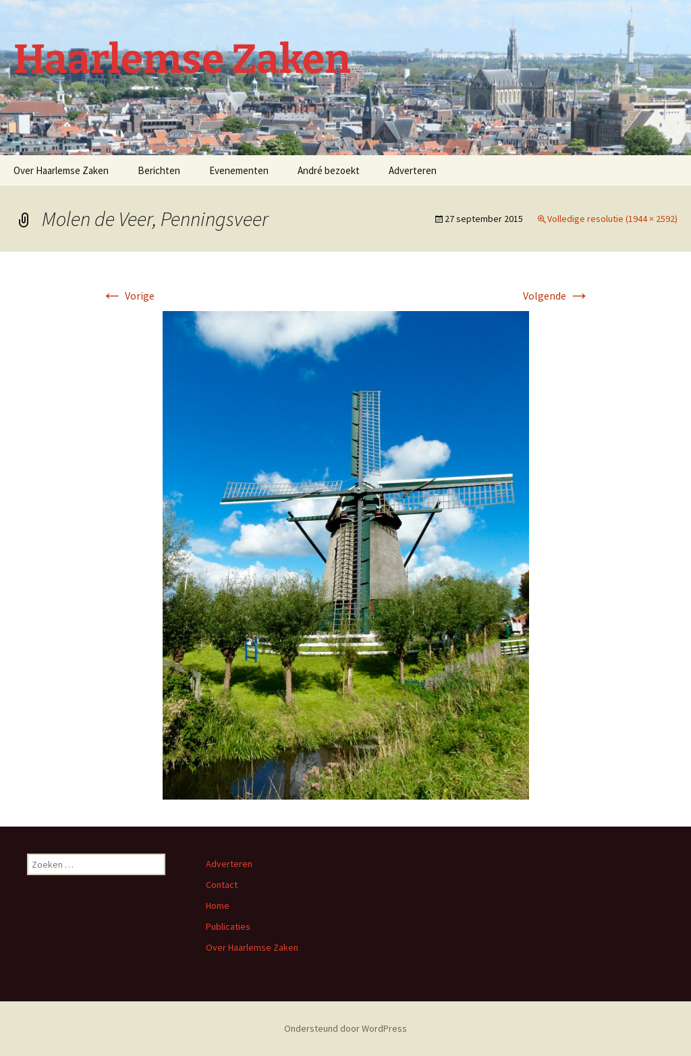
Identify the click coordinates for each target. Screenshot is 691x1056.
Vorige (128, 295)
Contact (222, 885)
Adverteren (413, 170)
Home (217, 905)
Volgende (556, 295)
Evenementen (239, 170)
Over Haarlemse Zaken (61, 170)
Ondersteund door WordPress (345, 1028)
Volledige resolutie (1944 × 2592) (612, 219)
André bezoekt (329, 170)
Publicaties (228, 926)
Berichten (159, 170)
